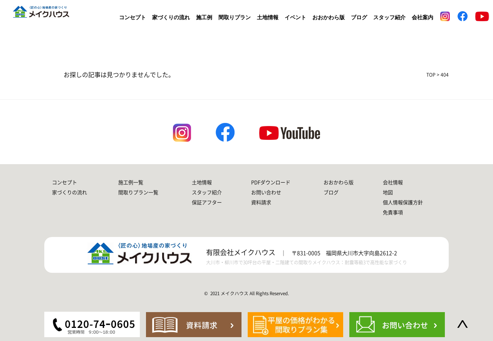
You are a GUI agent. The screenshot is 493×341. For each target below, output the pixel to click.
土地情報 (267, 17)
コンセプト (132, 17)
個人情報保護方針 (403, 202)
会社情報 (393, 182)
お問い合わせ (266, 192)
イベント (295, 17)
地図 (388, 192)
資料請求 (261, 202)
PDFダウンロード (270, 182)
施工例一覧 (130, 182)
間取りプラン (234, 17)
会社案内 (422, 17)
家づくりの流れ (171, 17)
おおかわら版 (328, 17)
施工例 (204, 17)
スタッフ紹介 (389, 17)
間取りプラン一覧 (138, 192)
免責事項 (393, 212)
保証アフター (207, 202)
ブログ (359, 17)
